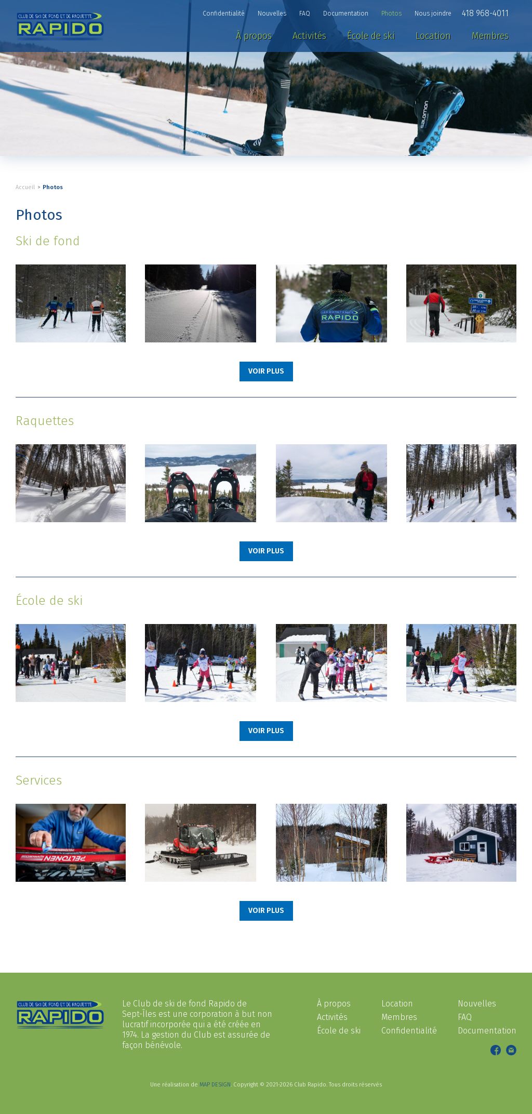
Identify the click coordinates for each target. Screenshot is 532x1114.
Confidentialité (409, 1031)
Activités (332, 1017)
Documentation (487, 1031)
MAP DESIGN (215, 1084)
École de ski (339, 1031)
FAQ (465, 1017)
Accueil (25, 187)
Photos (53, 187)
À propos (334, 1004)
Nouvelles (477, 1004)
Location (397, 1004)
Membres (399, 1017)
